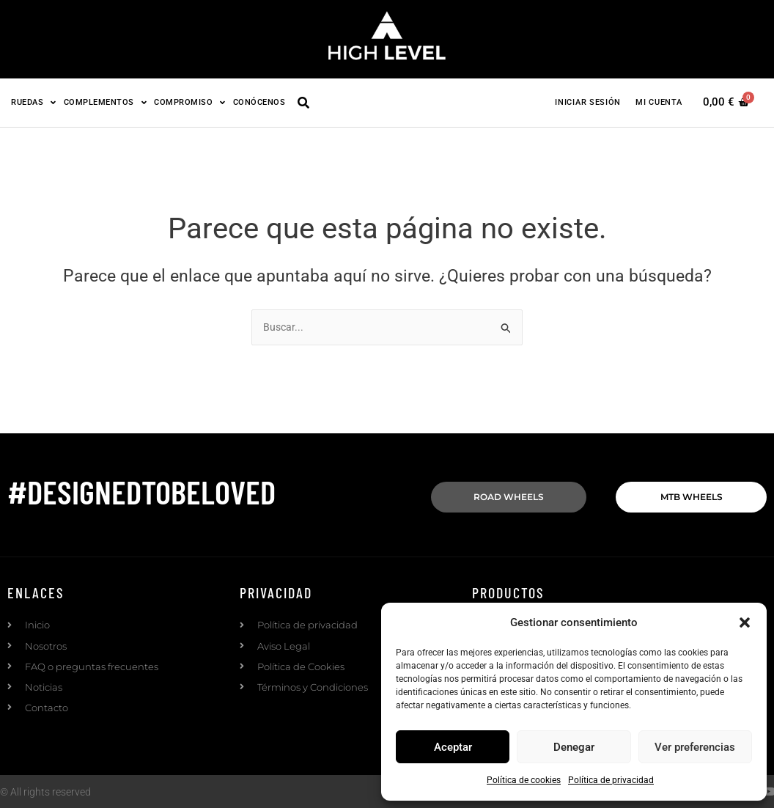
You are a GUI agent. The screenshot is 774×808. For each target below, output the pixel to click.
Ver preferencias (695, 747)
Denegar (573, 747)
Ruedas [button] (33, 102)
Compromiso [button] (190, 102)
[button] (744, 622)
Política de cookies (524, 780)
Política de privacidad (611, 780)
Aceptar (453, 747)
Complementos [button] (105, 102)
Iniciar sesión (588, 102)
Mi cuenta (658, 102)
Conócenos (259, 102)
